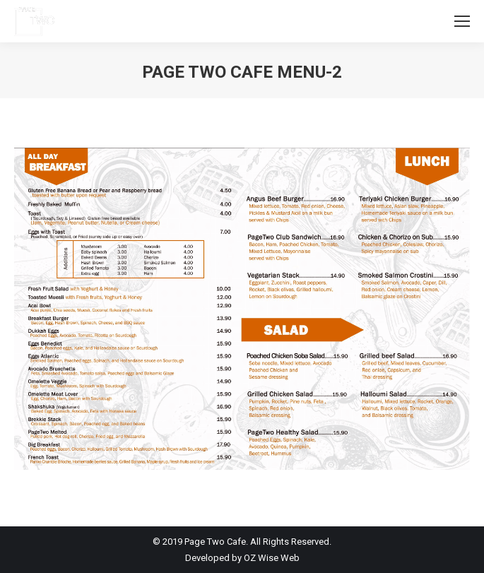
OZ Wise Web (272, 558)
